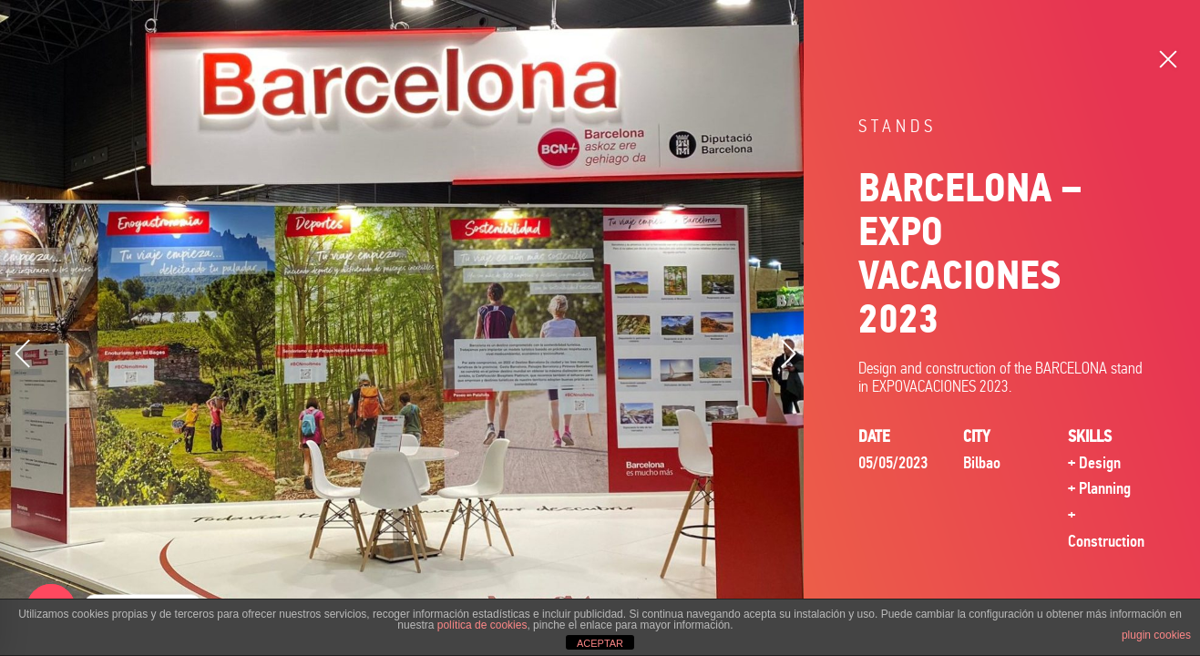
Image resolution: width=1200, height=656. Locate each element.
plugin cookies (1156, 635)
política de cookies (482, 625)
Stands (897, 126)
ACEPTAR (600, 643)
